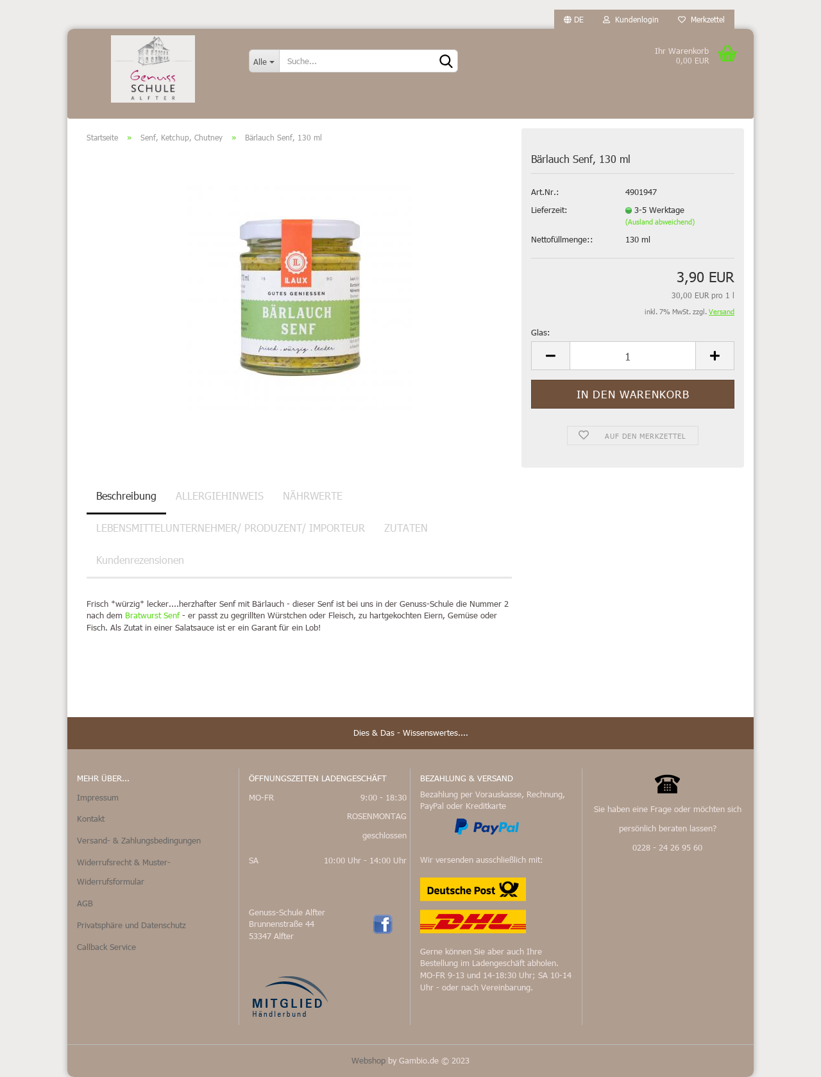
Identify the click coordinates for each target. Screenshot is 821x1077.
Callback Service (106, 947)
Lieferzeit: (549, 210)
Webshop (368, 1060)
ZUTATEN (406, 527)
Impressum (98, 797)
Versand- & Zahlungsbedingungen (139, 840)
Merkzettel (701, 19)
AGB (85, 903)
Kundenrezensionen (140, 559)
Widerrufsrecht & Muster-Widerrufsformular (124, 871)
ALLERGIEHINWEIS (220, 495)
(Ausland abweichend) (660, 221)
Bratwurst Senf (152, 615)
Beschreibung (126, 495)
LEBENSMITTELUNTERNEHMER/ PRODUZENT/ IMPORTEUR (230, 527)
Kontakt (91, 818)
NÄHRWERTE (313, 495)
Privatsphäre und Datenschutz (131, 925)
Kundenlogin (631, 19)
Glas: (540, 332)
